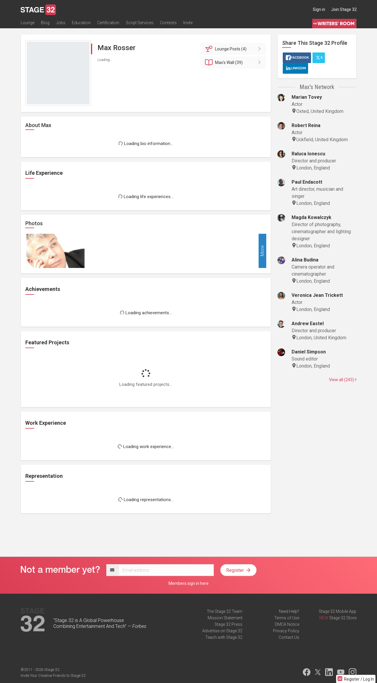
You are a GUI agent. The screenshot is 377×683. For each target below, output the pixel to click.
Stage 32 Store (342, 617)
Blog (45, 22)
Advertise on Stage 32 (222, 630)
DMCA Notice (287, 624)
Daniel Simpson (309, 352)
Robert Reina (306, 125)
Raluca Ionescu (308, 154)
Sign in (319, 9)
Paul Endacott (307, 182)
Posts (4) (234, 48)
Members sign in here (188, 583)
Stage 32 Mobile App (337, 611)
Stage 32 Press (228, 624)
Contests (168, 22)
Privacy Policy (286, 630)
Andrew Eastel (308, 323)
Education (81, 22)
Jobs (60, 22)
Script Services (139, 22)
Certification (108, 22)
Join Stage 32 (344, 9)
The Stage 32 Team (224, 611)
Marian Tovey (307, 97)
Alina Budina (305, 260)
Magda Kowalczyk (311, 217)
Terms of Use (286, 617)
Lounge (27, 22)
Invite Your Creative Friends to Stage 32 (53, 675)
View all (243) (342, 379)
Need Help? (289, 611)
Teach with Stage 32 (223, 637)
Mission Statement (225, 617)
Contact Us (289, 637)
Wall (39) (234, 62)
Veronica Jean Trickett (317, 295)
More (262, 251)
